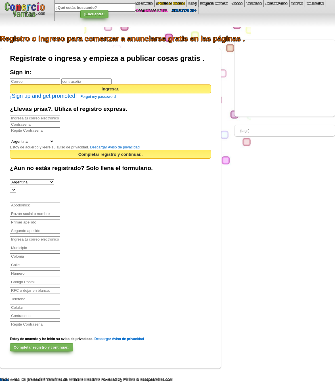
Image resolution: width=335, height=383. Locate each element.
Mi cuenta (144, 3)
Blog (193, 3)
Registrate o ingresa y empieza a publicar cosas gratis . (107, 58)
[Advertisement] (284, 78)
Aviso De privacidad (27, 379)
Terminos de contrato (64, 379)
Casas (237, 3)
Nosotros (92, 379)
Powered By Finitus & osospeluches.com (137, 379)
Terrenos (254, 3)
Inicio (5, 379)
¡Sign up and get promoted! (44, 96)
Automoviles (276, 3)
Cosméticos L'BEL (152, 10)
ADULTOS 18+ (184, 10)
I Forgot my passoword (97, 96)
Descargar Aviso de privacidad (115, 147)
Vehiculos (315, 3)
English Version (214, 3)
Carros (297, 3)
